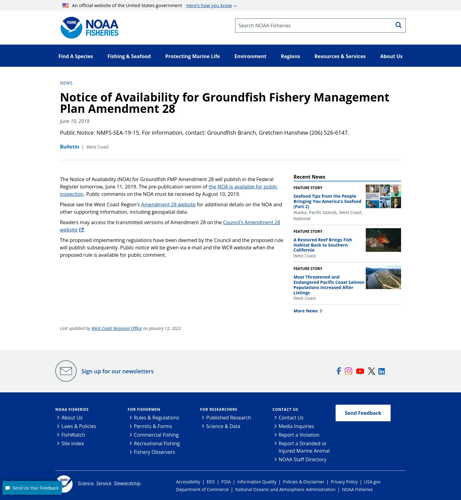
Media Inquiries (296, 426)
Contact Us (285, 409)
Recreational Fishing (157, 443)
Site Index (72, 443)
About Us (72, 417)
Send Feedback (363, 413)
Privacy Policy (344, 482)
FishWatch (73, 434)
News (66, 83)
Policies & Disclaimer (304, 482)
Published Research (228, 417)
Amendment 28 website (168, 204)
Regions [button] (290, 56)
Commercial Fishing (156, 434)
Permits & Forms (153, 426)
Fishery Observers (154, 452)
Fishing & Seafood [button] (129, 56)
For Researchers (218, 409)
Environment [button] (250, 56)
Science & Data (223, 426)
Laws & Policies (78, 426)
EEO (211, 482)
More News (306, 311)
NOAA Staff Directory (303, 459)
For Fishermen (144, 409)
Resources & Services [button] (340, 56)
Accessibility (188, 482)
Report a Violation (299, 434)
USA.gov (372, 482)
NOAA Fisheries (72, 409)
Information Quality (257, 482)
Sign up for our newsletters (117, 371)
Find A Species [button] (75, 56)
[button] (31, 488)
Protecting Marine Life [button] (192, 56)
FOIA (226, 482)
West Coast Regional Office (117, 328)
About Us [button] (391, 56)
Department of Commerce (202, 489)
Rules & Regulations (156, 417)
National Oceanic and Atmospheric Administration (285, 489)
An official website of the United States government (147, 5)
